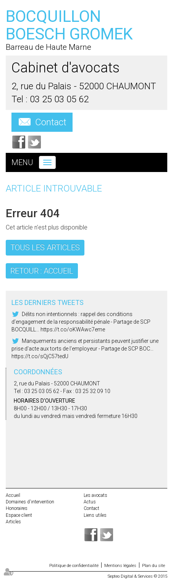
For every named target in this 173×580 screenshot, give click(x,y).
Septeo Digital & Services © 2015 (137, 576)
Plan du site (153, 565)
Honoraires (16, 508)
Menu (22, 162)
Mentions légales (120, 565)
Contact (50, 122)
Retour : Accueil (41, 270)
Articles (13, 521)
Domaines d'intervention (30, 502)
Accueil (13, 495)
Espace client (19, 515)
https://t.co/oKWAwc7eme (72, 329)
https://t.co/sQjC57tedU (39, 356)
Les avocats (95, 495)
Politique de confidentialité (74, 565)
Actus (90, 502)
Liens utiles (95, 515)
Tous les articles (45, 247)
